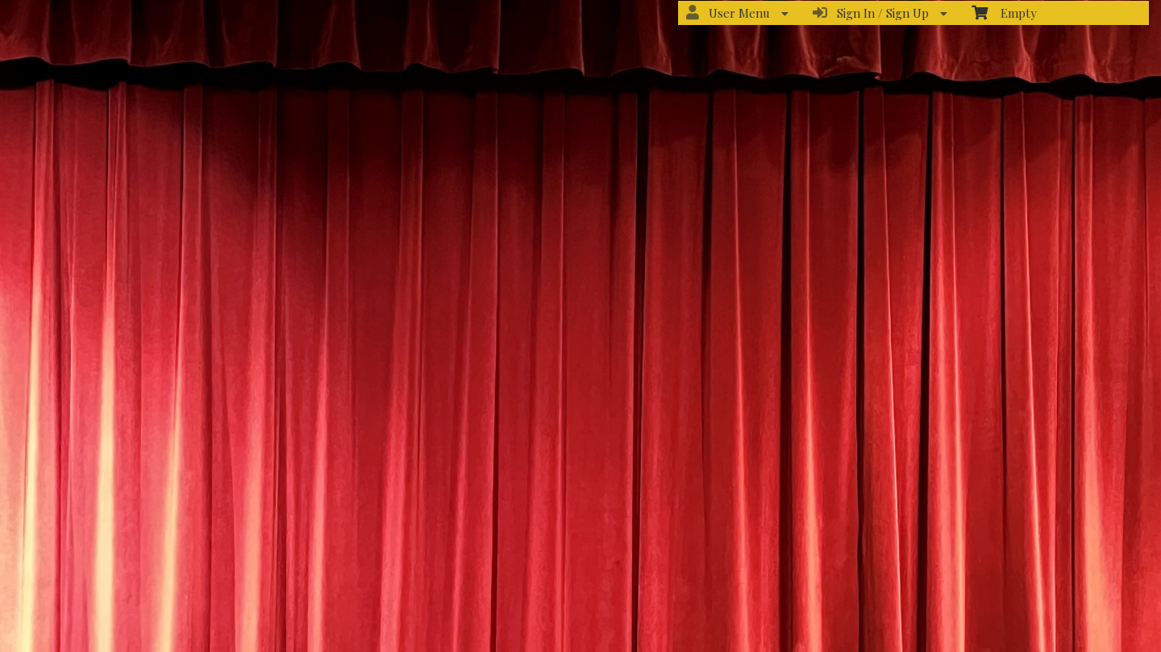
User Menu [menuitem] (737, 13)
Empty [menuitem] (1004, 12)
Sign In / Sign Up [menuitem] (880, 13)
